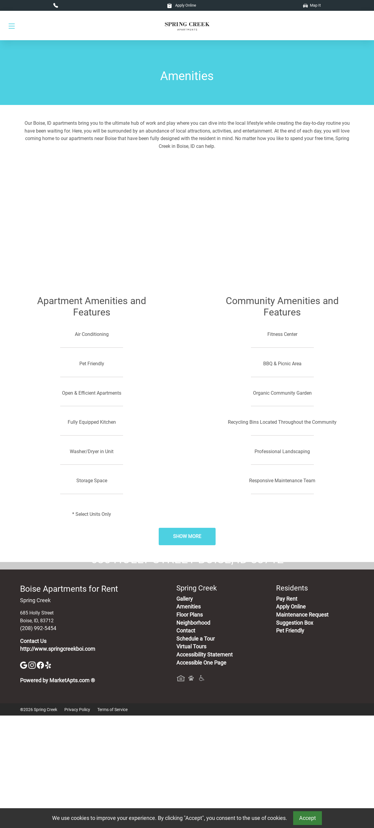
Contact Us (33, 753)
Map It (312, 5)
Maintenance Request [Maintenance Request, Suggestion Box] (302, 727)
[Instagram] (32, 777)
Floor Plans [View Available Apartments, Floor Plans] (189, 727)
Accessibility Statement (204, 767)
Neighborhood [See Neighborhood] (193, 735)
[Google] (24, 777)
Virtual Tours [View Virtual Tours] (191, 759)
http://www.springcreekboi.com (57, 761)
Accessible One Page (201, 775)
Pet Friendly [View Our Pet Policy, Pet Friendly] (290, 743)
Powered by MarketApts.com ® (57, 793)
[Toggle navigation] (12, 25)
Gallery (184, 711)
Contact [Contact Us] (185, 743)
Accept (307, 818)
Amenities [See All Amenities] (188, 719)
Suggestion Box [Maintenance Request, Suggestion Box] (294, 735)
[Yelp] (48, 777)
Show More (187, 536)
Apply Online (181, 5)
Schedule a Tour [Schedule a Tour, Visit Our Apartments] (195, 751)
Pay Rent (286, 711)
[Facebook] (41, 777)
